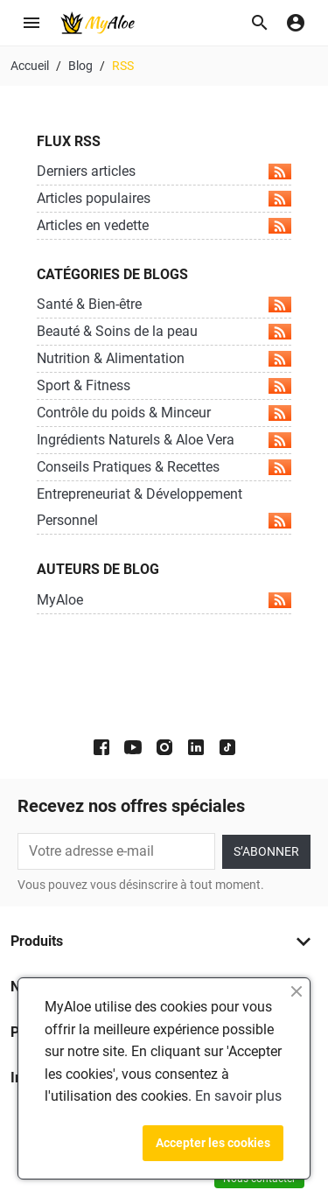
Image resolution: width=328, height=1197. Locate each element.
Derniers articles (164, 171)
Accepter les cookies (213, 1143)
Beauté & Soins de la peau (164, 331)
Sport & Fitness (164, 385)
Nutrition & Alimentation (164, 358)
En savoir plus (238, 1096)
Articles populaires (164, 198)
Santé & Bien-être (164, 304)
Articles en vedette (164, 225)
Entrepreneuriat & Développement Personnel (164, 507)
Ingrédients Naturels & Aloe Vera (164, 439)
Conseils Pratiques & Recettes (164, 466)
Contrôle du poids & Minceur (164, 412)
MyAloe (164, 600)
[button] (259, 22)
